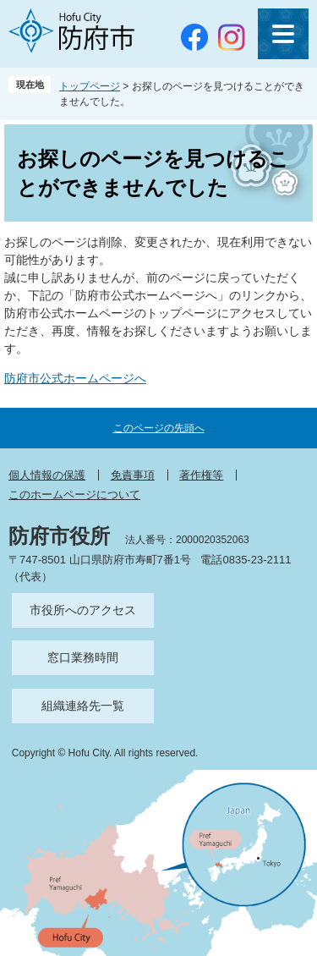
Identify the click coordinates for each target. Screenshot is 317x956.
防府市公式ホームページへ (75, 378)
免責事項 (133, 475)
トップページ (89, 86)
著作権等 (201, 475)
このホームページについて (74, 494)
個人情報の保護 (46, 475)
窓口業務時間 (82, 657)
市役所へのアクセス (83, 610)
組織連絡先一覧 (82, 705)
